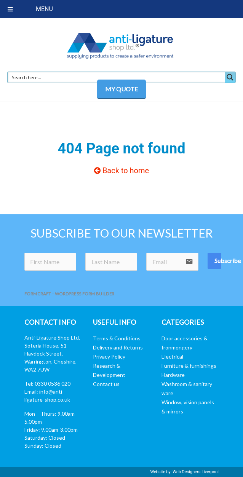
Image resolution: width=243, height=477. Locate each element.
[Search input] (116, 77)
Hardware (173, 375)
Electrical (172, 356)
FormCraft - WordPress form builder (69, 293)
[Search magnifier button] (230, 77)
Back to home (121, 170)
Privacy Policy (109, 356)
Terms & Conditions (117, 338)
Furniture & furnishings (188, 365)
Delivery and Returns (118, 347)
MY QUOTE (121, 89)
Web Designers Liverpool (196, 471)
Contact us (106, 384)
